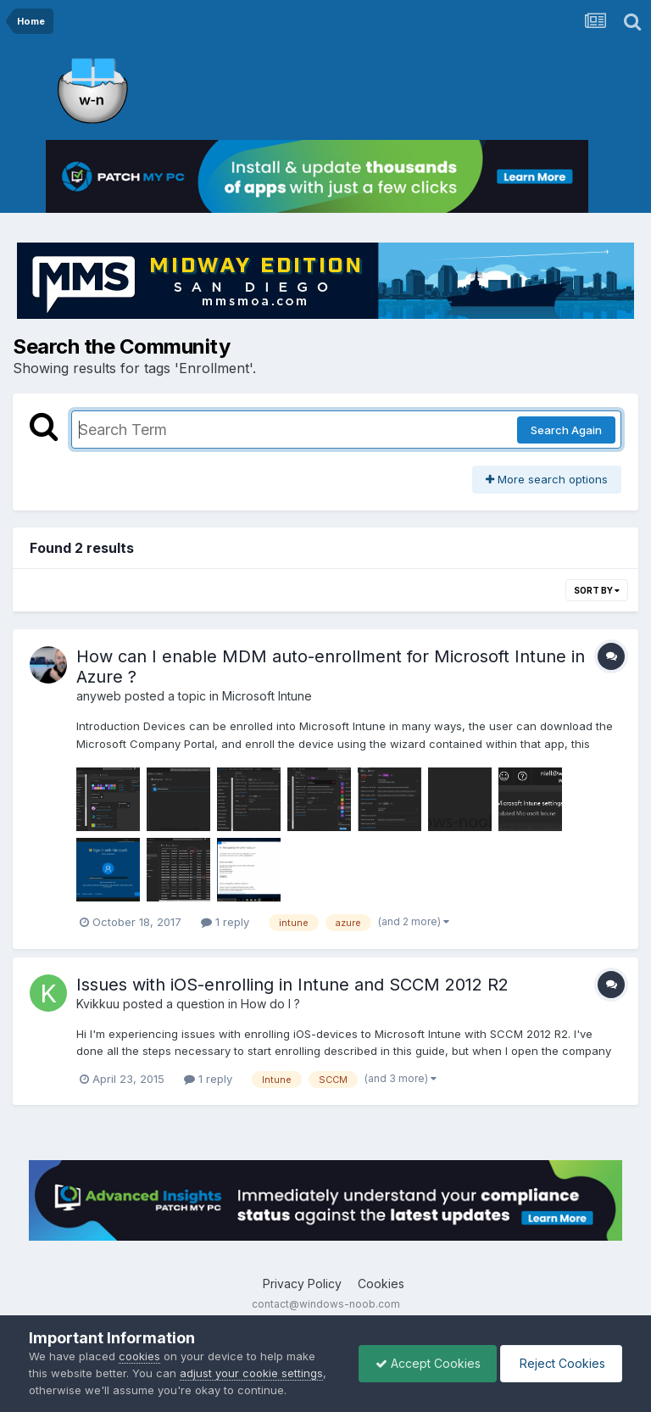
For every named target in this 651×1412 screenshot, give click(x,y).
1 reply (225, 922)
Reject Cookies (559, 1363)
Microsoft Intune (267, 696)
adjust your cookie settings (251, 1373)
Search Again (566, 430)
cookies (139, 1356)
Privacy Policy (302, 1283)
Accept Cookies (423, 1363)
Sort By (597, 590)
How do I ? (270, 1003)
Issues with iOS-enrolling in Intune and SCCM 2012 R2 (292, 984)
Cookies (381, 1283)
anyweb (98, 696)
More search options (547, 479)
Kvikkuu (98, 1003)
